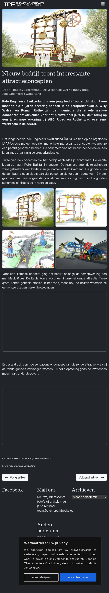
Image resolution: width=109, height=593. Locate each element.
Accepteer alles (78, 577)
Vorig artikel (15, 477)
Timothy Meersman (25, 90)
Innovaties (80, 90)
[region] (60, 561)
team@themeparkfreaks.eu (55, 510)
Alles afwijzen (41, 577)
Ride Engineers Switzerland (21, 94)
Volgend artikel (91, 477)
